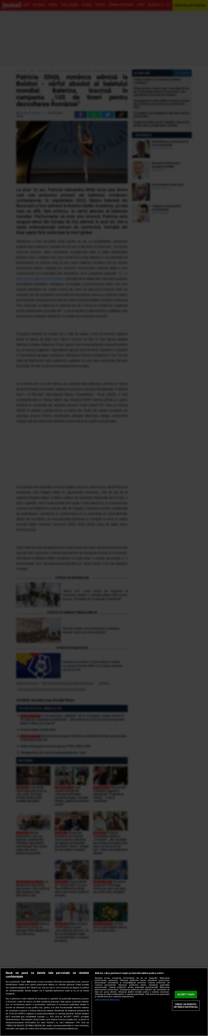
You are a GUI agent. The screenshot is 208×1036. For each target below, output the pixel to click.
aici (47, 1017)
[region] (104, 1002)
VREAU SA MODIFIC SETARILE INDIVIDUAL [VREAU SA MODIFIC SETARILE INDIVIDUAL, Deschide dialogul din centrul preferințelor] (186, 1005)
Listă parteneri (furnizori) (107, 1000)
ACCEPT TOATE (185, 994)
